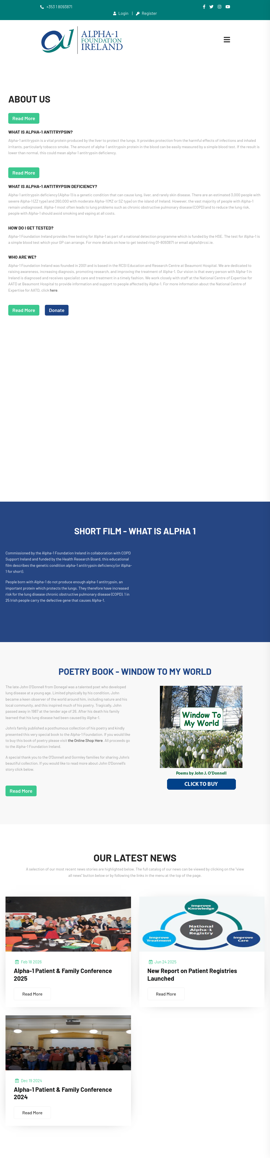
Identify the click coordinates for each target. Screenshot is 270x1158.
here (53, 291)
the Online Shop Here (85, 742)
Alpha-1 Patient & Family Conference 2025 (67, 978)
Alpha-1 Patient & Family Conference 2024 (67, 1097)
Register (146, 13)
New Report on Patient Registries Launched (196, 978)
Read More (23, 120)
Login (121, 13)
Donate (56, 312)
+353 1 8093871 (56, 6)
